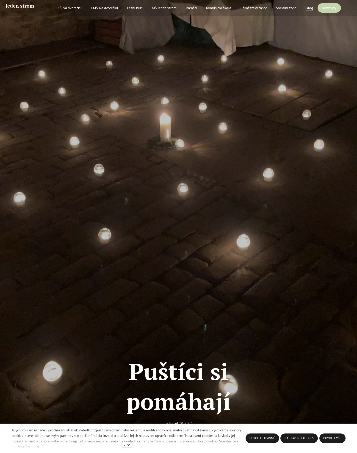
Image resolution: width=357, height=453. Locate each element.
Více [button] (338, 13)
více (127, 444)
